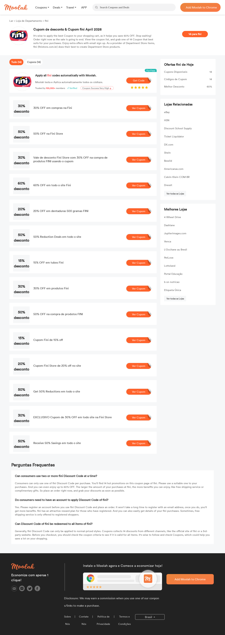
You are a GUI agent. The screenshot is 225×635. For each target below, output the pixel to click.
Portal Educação (173, 274)
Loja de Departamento (29, 20)
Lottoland (169, 265)
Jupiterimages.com (175, 233)
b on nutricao (172, 282)
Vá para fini (195, 34)
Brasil (149, 617)
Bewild (168, 160)
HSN (166, 120)
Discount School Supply (178, 128)
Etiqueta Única (172, 290)
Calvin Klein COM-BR (177, 177)
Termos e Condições (124, 620)
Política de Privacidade (103, 620)
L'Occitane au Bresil (175, 249)
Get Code (142, 80)
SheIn (167, 152)
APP (84, 7)
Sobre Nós (67, 620)
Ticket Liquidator (174, 136)
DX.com (168, 144)
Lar (11, 20)
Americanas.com (173, 169)
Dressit (168, 185)
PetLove (168, 257)
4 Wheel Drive (172, 217)
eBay (167, 112)
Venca (167, 241)
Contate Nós (84, 620)
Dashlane (169, 225)
